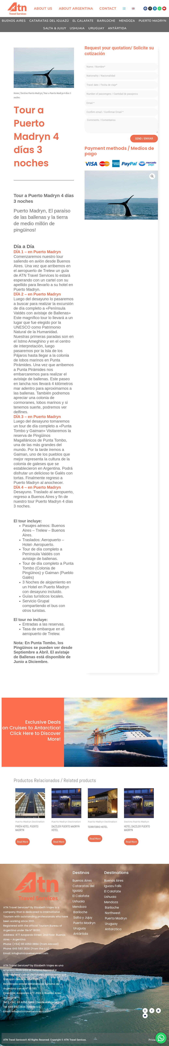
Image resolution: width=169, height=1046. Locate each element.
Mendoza (127, 21)
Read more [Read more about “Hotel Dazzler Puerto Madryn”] (131, 841)
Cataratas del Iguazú (49, 21)
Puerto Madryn (152, 21)
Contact (107, 8)
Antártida (117, 28)
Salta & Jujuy (54, 28)
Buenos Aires (14, 21)
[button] (152, 176)
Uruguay (96, 28)
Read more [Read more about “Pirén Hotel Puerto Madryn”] (22, 841)
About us (43, 8)
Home (16, 93)
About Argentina (76, 8)
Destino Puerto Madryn (31, 93)
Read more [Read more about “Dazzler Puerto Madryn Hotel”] (58, 841)
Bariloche (106, 21)
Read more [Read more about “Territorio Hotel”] (95, 838)
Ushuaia (77, 28)
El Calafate (83, 21)
